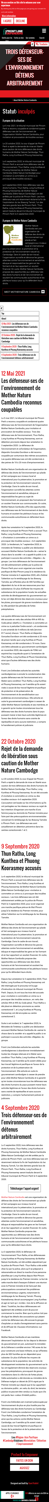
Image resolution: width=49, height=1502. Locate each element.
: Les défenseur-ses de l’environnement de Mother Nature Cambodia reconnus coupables (19, 327)
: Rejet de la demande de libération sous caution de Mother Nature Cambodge (18, 338)
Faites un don (19, 37)
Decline (20, 21)
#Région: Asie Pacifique (27, 1437)
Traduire (43, 44)
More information (9, 15)
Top (2, 313)
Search (41, 37)
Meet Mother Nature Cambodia (22, 291)
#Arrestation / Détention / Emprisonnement (31, 1442)
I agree (7, 21)
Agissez (24, 1468)
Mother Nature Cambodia (13, 1197)
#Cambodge (8, 1440)
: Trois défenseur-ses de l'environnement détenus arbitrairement (18, 356)
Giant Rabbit (33, 1483)
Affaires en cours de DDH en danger (36, 1494)
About (3, 318)
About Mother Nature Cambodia (25, 100)
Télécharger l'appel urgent (24, 1188)
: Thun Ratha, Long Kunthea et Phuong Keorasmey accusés (17, 348)
